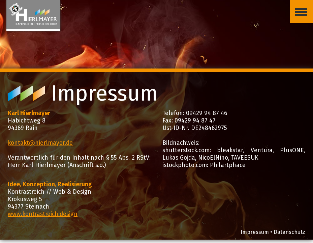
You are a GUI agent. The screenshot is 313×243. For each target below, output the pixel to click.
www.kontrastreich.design (42, 214)
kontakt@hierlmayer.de (40, 142)
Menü (298, 6)
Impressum (255, 232)
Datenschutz (289, 232)
